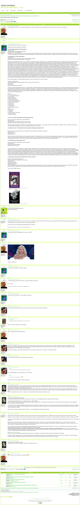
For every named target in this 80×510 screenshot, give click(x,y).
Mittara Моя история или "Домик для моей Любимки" (15, 479)
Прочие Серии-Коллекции (12, 478)
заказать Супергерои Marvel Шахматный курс (6, 492)
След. (78, 19)
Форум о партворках (8, 5)
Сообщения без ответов (4, 14)
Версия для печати (3, 21)
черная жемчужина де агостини (16, 492)
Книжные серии (10, 483)
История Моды (10, 475)
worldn (61, 485)
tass (16, 286)
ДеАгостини (36, 498)
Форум (7, 10)
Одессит (61, 477)
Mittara (61, 480)
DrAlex (10, 491)
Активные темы (9, 14)
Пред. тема (74, 21)
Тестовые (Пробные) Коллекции (12, 486)
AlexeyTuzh (75, 483)
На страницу (74, 19)
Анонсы (3, 10)
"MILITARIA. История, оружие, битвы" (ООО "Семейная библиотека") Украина (19, 476)
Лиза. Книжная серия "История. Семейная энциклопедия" (16, 482)
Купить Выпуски (20, 10)
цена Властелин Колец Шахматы (24, 492)
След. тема (77, 21)
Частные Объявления (28, 10)
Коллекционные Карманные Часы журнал (33, 492)
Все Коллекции (13, 10)
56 (12, 480)
